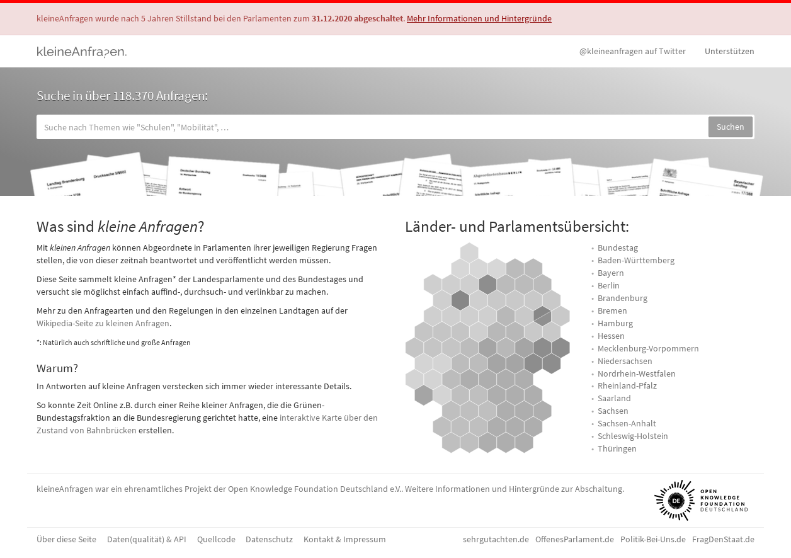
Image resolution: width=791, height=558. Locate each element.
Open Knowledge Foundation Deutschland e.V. (314, 488)
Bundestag (618, 247)
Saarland (614, 398)
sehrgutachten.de (496, 539)
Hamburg (615, 323)
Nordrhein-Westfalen (637, 373)
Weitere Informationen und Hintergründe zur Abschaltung (513, 488)
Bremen (612, 310)
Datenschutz (269, 539)
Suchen (730, 126)
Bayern (611, 272)
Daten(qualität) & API (146, 539)
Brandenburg (622, 298)
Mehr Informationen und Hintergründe (479, 18)
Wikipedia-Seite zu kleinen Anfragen (103, 323)
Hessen (611, 335)
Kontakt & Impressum (345, 539)
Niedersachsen (625, 361)
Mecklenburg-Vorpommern (648, 348)
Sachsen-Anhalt (627, 423)
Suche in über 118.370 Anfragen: (122, 95)
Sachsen (613, 410)
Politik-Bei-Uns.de (653, 539)
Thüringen (617, 448)
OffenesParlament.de (574, 539)
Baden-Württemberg (636, 260)
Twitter (632, 51)
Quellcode (216, 539)
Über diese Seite (66, 539)
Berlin (609, 285)
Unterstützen (729, 51)
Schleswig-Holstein (633, 435)
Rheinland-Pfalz (627, 385)
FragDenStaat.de (723, 539)
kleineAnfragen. (82, 51)
